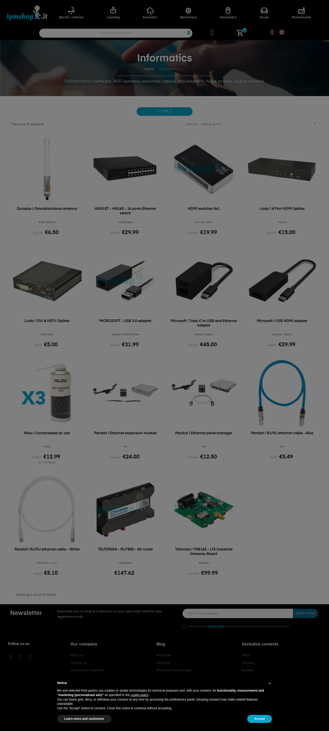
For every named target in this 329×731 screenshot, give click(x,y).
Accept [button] (259, 718)
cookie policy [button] (139, 695)
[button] (269, 683)
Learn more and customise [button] (84, 718)
